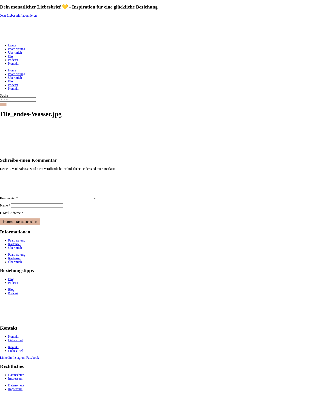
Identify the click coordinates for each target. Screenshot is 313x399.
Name (5, 210)
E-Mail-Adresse (11, 217)
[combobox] (18, 99)
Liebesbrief (15, 345)
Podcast (13, 60)
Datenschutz (16, 379)
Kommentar (9, 203)
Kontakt (13, 63)
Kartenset (14, 249)
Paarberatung (16, 49)
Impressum (15, 383)
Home (12, 45)
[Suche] (3, 104)
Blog (11, 56)
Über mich (15, 52)
